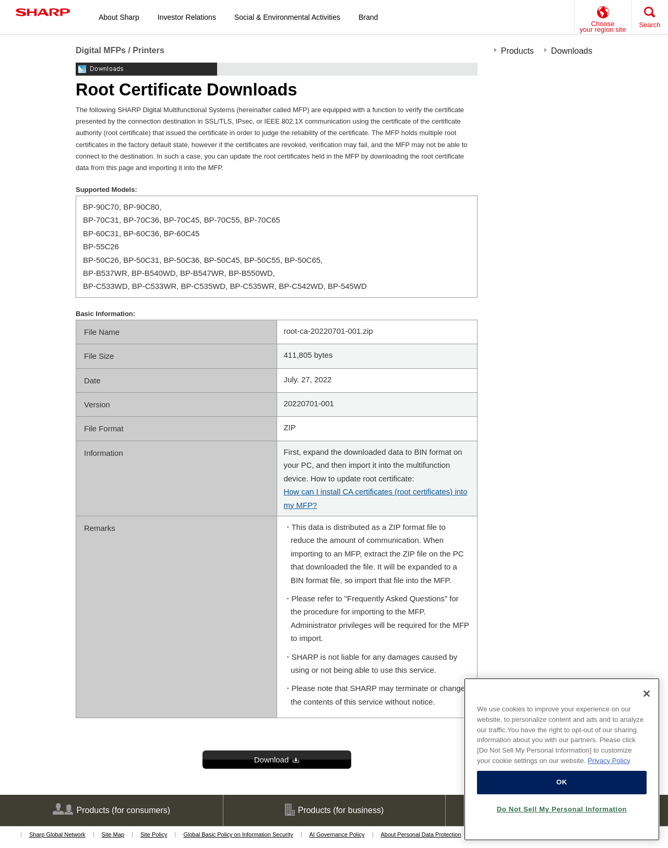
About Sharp (119, 17)
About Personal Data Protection (421, 834)
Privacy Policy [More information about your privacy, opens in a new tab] (609, 761)
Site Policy (153, 834)
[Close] (646, 693)
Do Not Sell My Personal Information (562, 809)
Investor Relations (187, 17)
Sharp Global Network (57, 834)
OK (561, 782)
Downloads (571, 50)
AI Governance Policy (337, 834)
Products (517, 50)
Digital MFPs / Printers (120, 50)
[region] (562, 759)
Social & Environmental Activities (287, 17)
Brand (368, 17)
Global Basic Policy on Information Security (238, 834)
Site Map (113, 834)
